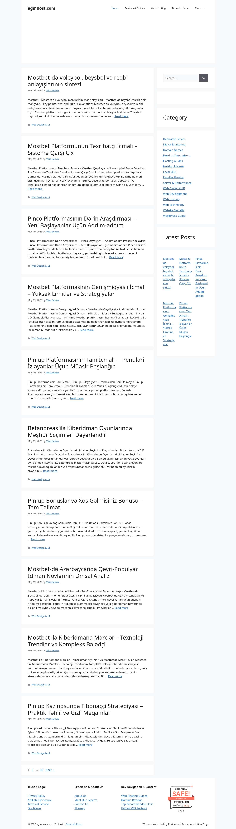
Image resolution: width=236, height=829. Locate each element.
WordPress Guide (174, 215)
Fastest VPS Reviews (134, 808)
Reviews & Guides (135, 8)
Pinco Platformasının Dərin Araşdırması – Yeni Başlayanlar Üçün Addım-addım (82, 222)
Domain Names (173, 150)
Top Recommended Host (137, 804)
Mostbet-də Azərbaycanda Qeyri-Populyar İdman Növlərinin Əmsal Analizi (83, 572)
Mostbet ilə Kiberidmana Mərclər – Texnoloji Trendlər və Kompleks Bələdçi (86, 641)
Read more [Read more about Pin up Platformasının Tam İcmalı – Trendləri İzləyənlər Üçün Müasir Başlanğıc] (77, 398)
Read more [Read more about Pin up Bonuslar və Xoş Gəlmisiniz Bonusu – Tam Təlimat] (38, 539)
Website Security (173, 210)
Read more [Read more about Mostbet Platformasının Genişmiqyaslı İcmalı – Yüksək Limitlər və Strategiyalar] (87, 330)
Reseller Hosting (173, 177)
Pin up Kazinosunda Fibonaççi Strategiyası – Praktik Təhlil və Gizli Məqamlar (85, 709)
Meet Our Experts (86, 800)
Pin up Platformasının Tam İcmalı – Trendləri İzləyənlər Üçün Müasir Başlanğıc (86, 363)
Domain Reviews (131, 800)
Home (114, 8)
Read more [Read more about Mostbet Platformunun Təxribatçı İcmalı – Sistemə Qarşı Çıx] (35, 189)
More (201, 8)
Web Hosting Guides (134, 796)
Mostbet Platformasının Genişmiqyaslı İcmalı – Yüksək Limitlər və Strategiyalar (87, 290)
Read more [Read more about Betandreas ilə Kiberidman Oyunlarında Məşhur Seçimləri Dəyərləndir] (50, 471)
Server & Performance (177, 183)
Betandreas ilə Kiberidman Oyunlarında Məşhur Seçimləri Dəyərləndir (80, 431)
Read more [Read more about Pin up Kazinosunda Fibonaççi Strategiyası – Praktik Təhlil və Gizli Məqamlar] (85, 745)
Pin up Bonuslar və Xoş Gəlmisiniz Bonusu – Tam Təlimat (85, 504)
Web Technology (173, 205)
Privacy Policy (36, 796)
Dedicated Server (174, 139)
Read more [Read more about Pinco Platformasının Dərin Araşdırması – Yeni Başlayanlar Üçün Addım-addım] (116, 257)
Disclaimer (34, 808)
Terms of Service (38, 804)
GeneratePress (74, 824)
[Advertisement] (118, 40)
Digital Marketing (174, 144)
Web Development (175, 194)
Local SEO (169, 172)
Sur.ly (186, 805)
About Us (80, 796)
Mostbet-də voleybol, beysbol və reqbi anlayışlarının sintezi (78, 81)
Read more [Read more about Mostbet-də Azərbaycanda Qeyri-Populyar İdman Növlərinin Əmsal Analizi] (121, 608)
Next (50, 770)
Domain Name (180, 8)
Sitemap (80, 808)
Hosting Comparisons (177, 155)
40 (42, 770)
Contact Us (82, 804)
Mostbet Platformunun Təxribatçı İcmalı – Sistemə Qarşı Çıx (82, 149)
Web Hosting (158, 8)
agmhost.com (41, 8)
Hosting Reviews (173, 166)
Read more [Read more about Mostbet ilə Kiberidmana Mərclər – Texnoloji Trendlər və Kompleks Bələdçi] (115, 676)
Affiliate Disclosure (40, 800)
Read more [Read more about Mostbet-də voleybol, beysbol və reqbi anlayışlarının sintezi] (122, 116)
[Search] (203, 78)
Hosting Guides (173, 161)
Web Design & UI (41, 124)
